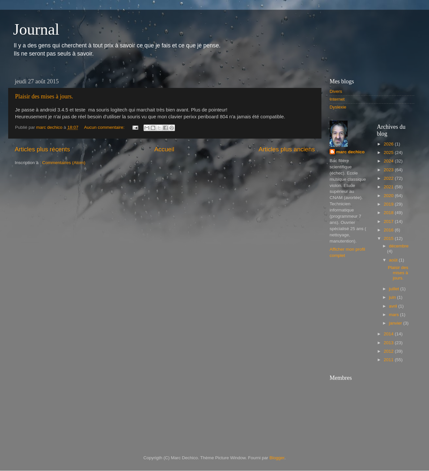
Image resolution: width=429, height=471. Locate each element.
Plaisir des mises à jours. (44, 96)
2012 (389, 351)
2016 (389, 229)
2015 (389, 238)
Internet (337, 99)
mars (394, 314)
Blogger (276, 457)
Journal (36, 29)
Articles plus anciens (287, 149)
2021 (389, 186)
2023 (389, 169)
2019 (389, 204)
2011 (389, 359)
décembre (399, 246)
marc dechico (350, 151)
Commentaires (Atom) (63, 162)
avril (394, 306)
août (394, 260)
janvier (396, 323)
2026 (389, 144)
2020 (389, 195)
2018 (389, 212)
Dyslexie (338, 107)
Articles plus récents (42, 149)
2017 (389, 221)
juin (393, 297)
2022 (389, 178)
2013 (389, 342)
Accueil (164, 149)
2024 (389, 161)
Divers (336, 91)
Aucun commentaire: (105, 127)
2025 (389, 152)
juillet (395, 288)
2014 (389, 333)
